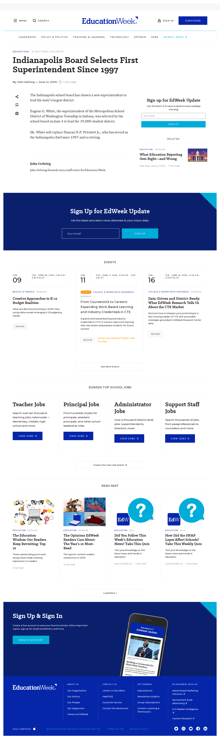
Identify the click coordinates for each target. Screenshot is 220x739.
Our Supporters (75, 708)
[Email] (90, 233)
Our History (73, 696)
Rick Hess (145, 166)
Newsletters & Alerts (148, 696)
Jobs (161, 37)
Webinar (41, 292)
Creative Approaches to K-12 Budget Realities (35, 300)
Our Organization (76, 690)
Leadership (34, 37)
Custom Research (183, 718)
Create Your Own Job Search (110, 465)
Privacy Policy (139, 729)
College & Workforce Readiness (113, 292)
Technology (126, 37)
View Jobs (27, 436)
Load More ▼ (110, 593)
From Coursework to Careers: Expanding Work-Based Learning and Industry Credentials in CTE (107, 307)
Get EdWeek (144, 684)
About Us (73, 684)
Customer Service (112, 702)
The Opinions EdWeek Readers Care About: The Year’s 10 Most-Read (81, 541)
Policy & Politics (61, 37)
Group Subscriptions (148, 702)
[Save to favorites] (17, 105)
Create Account (30, 640)
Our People (73, 702)
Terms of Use (115, 729)
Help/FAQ (107, 696)
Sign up (140, 233)
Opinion (147, 37)
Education (21, 51)
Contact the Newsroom (115, 708)
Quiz (132, 530)
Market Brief (182, 37)
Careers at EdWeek (77, 714)
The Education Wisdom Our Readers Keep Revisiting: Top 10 (29, 541)
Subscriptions (144, 690)
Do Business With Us (184, 684)
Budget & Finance (24, 292)
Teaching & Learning (96, 37)
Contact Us (109, 684)
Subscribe (193, 20)
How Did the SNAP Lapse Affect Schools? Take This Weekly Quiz (183, 539)
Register (20, 326)
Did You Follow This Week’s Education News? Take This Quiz (131, 539)
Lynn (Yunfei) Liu (123, 563)
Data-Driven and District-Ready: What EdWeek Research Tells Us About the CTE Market (174, 302)
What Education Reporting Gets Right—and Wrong (161, 156)
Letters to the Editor (113, 690)
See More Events (110, 366)
